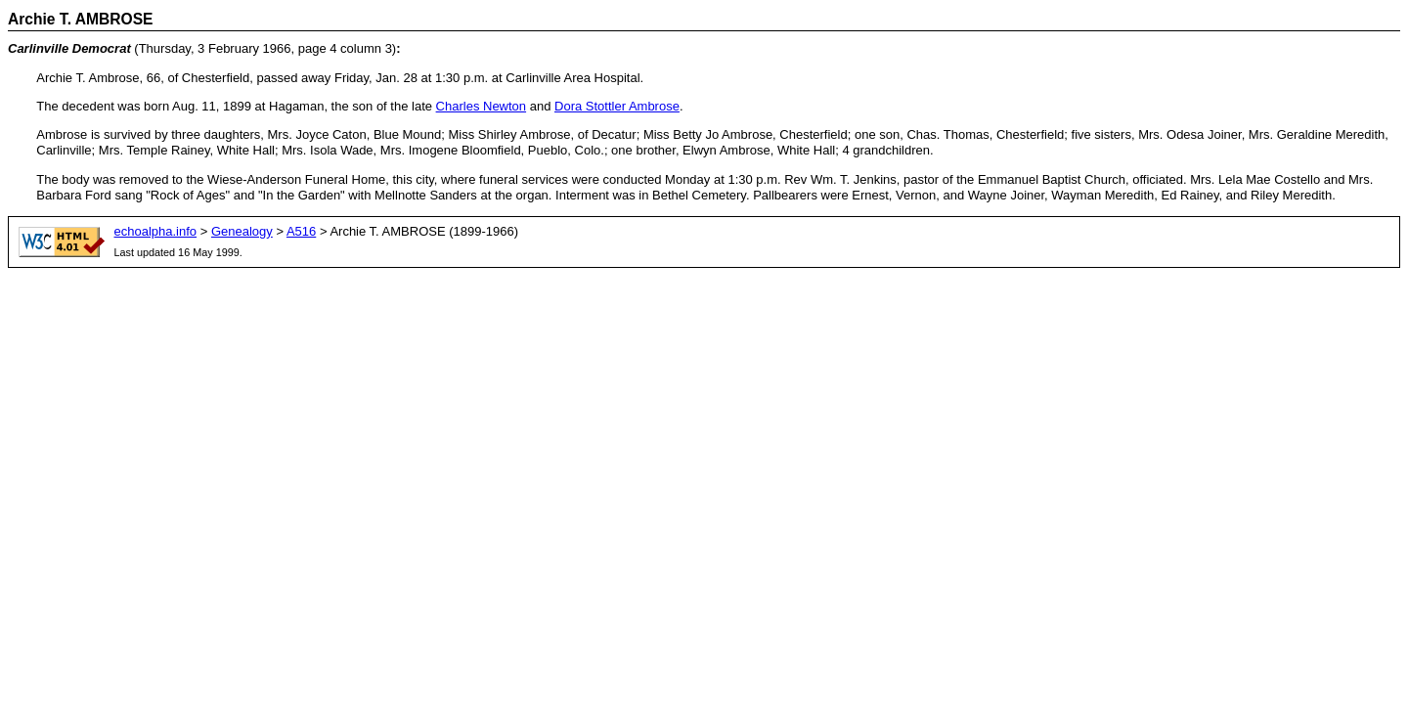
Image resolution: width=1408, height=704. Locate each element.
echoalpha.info (156, 231)
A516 (301, 231)
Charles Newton (481, 106)
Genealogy (242, 231)
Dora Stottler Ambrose (617, 106)
